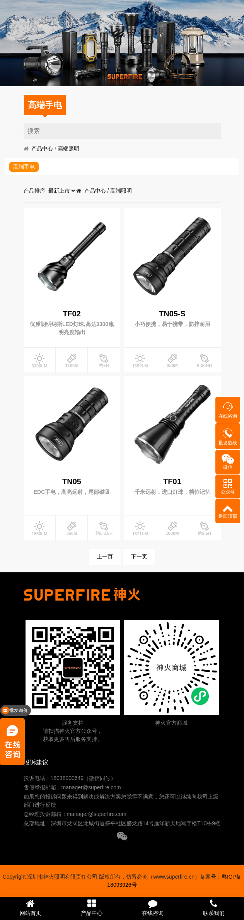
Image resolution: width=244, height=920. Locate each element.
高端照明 (68, 148)
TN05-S (172, 313)
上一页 (105, 556)
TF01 (172, 481)
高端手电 (45, 105)
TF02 (72, 313)
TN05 (71, 481)
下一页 (139, 556)
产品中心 (42, 148)
